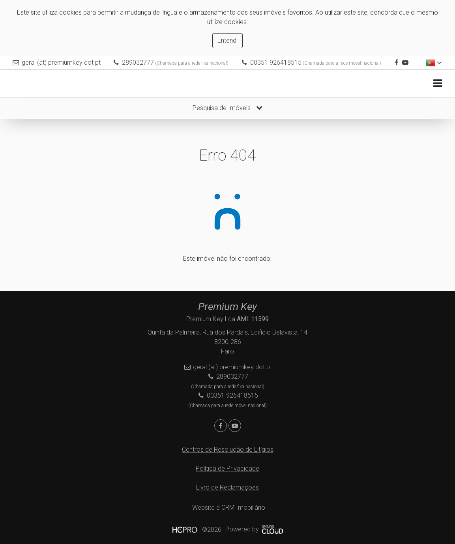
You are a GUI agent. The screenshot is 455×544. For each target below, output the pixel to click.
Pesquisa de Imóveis (227, 108)
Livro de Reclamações (227, 487)
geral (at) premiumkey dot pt (61, 62)
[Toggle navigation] (437, 83)
